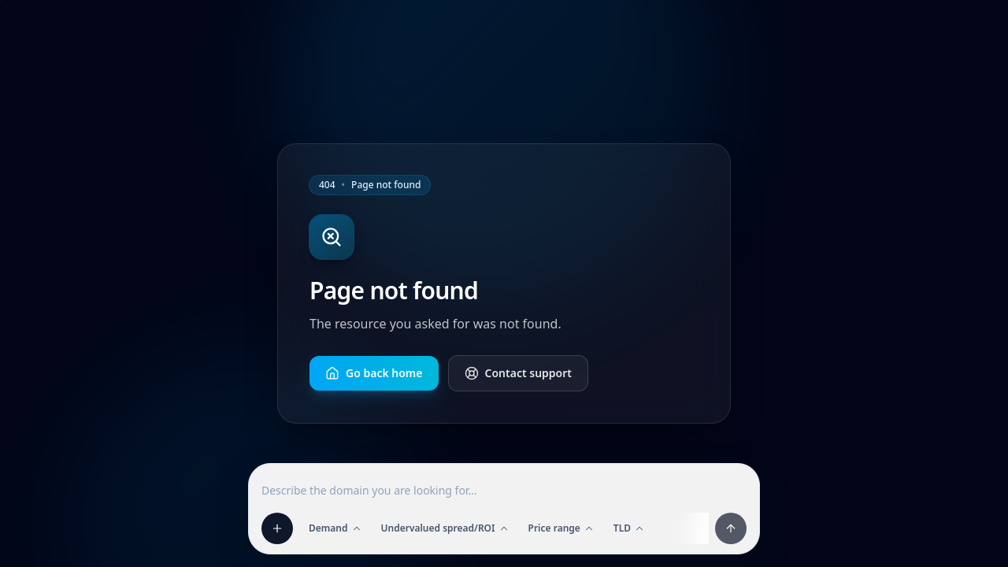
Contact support (519, 372)
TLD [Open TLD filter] (629, 528)
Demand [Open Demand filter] (335, 528)
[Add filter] (277, 528)
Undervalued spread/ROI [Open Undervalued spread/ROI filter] (445, 528)
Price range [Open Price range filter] (561, 528)
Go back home (374, 372)
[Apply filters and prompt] (731, 528)
